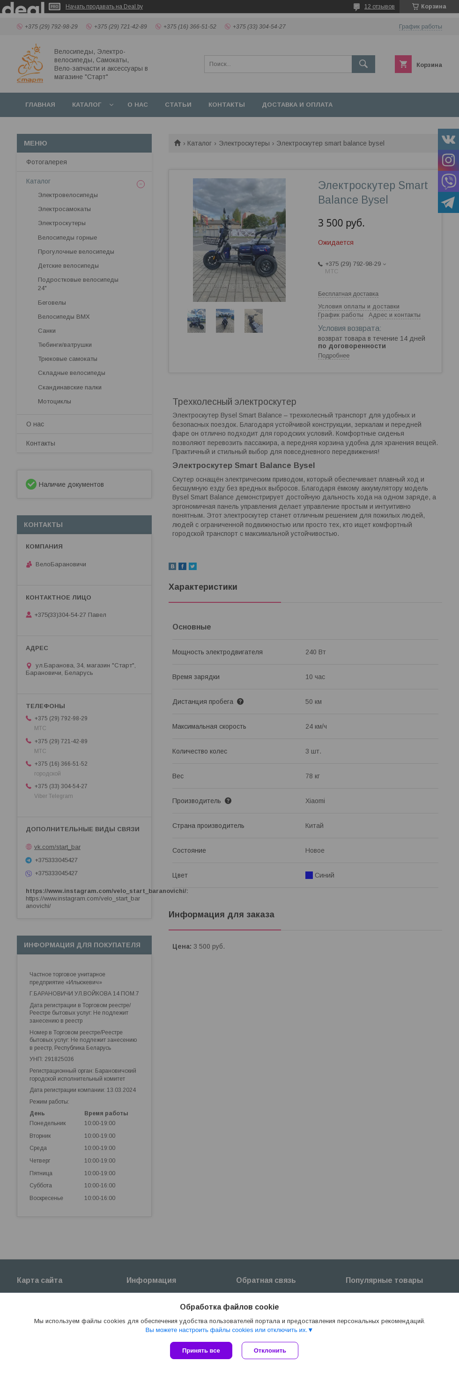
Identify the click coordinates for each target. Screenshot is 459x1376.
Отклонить (270, 1350)
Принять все (201, 1350)
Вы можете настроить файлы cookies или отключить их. (226, 1329)
